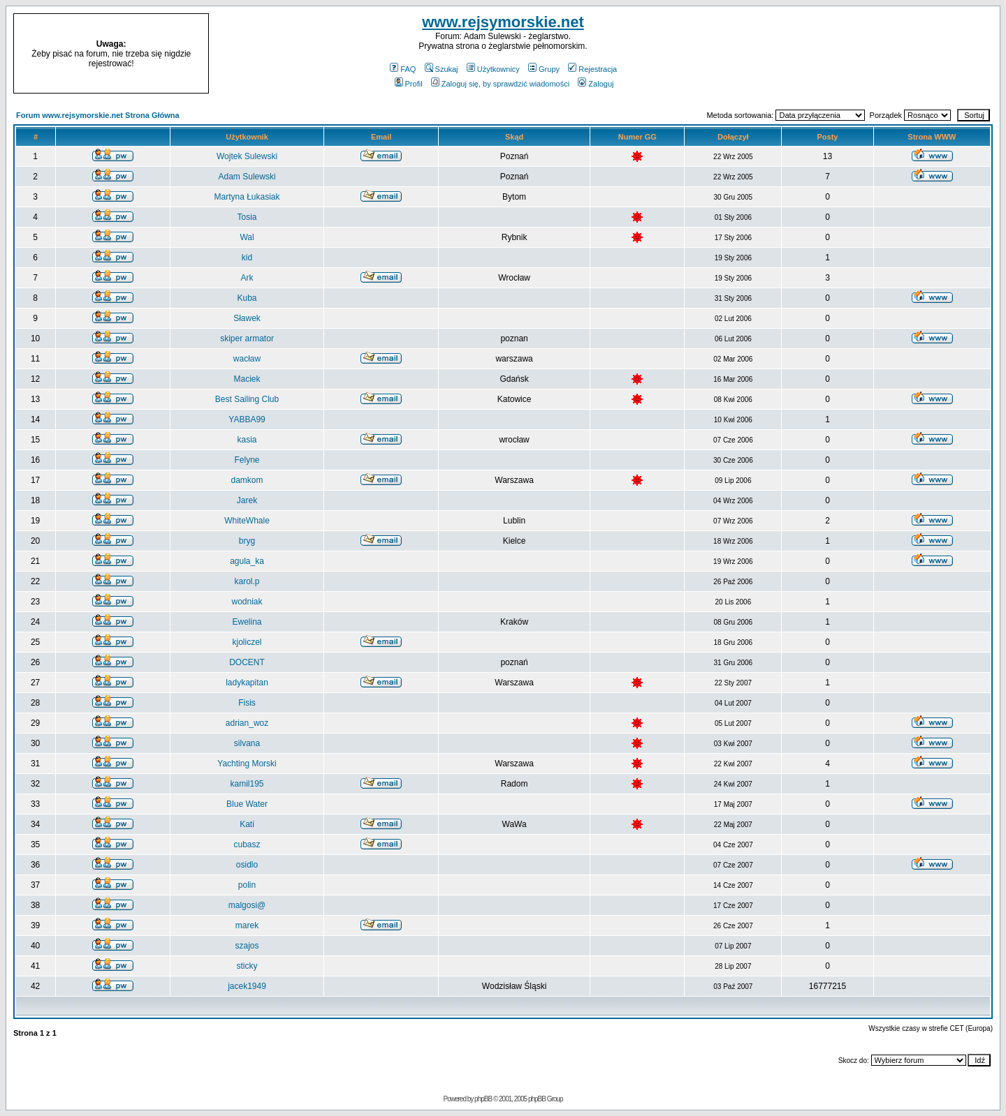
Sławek (247, 318)
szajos (247, 946)
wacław (247, 359)
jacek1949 (247, 986)
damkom (247, 480)
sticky (247, 966)
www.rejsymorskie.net (503, 22)
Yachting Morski (246, 763)
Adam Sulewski (247, 176)
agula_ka (247, 561)
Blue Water (247, 804)
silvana (247, 743)
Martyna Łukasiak (247, 197)
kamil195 (247, 784)
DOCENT (247, 662)
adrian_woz (247, 723)
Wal (247, 237)
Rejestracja (592, 69)
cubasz (247, 844)
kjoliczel (247, 642)
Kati (247, 824)
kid (247, 257)
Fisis (247, 703)
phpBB (483, 1099)
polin (247, 885)
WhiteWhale (247, 521)
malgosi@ (247, 905)
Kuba (247, 298)
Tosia (247, 217)
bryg (247, 541)
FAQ (403, 69)
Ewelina (247, 622)
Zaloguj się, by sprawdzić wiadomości (500, 84)
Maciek (247, 379)
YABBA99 (246, 419)
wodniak (247, 602)
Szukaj (441, 69)
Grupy (544, 69)
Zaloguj (595, 84)
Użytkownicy (493, 69)
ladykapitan (247, 682)
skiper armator (247, 338)
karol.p (247, 581)
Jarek (247, 500)
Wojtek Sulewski (247, 156)
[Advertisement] (879, 54)
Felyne (247, 460)
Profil (409, 84)
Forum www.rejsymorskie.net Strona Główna (98, 115)
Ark (247, 278)
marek (246, 925)
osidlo (247, 865)
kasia (247, 440)
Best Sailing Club (247, 399)
